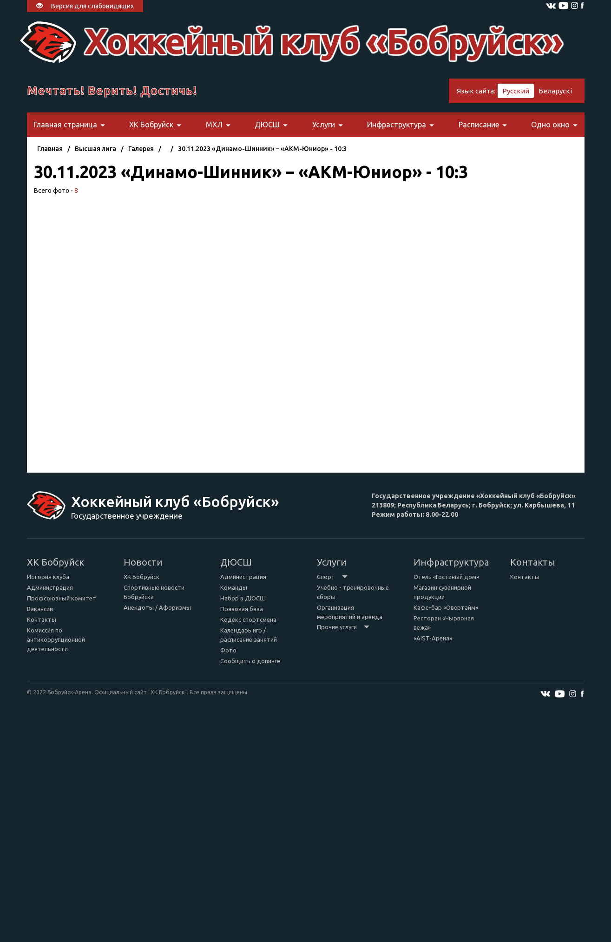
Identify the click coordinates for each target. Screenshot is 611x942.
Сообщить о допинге (250, 661)
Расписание (483, 124)
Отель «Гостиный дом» (446, 576)
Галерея (141, 148)
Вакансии (40, 609)
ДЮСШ (271, 124)
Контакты (41, 619)
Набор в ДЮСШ (243, 598)
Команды (233, 587)
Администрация (50, 587)
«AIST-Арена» (433, 638)
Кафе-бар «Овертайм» (446, 607)
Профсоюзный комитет (61, 598)
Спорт (332, 576)
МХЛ (218, 124)
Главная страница (69, 124)
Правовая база (241, 609)
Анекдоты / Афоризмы (157, 607)
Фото (228, 650)
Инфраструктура (400, 124)
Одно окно (554, 124)
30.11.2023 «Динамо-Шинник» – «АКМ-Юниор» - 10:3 (262, 148)
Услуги (327, 124)
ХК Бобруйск (155, 124)
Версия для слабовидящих (85, 6)
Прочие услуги (343, 627)
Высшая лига (95, 148)
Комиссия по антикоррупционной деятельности (56, 639)
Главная (50, 148)
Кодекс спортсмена (248, 619)
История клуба (48, 576)
